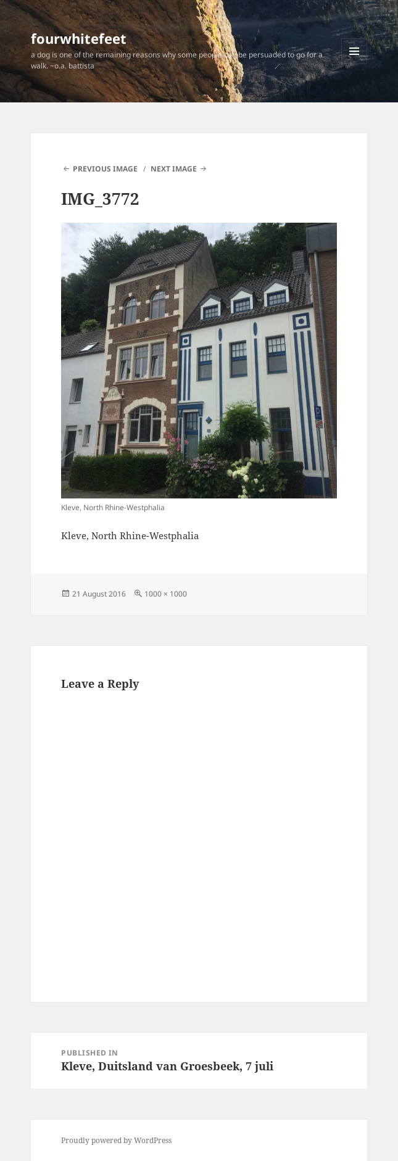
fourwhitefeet (78, 38)
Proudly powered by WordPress (116, 1140)
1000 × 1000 (165, 594)
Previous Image (105, 168)
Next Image (174, 168)
